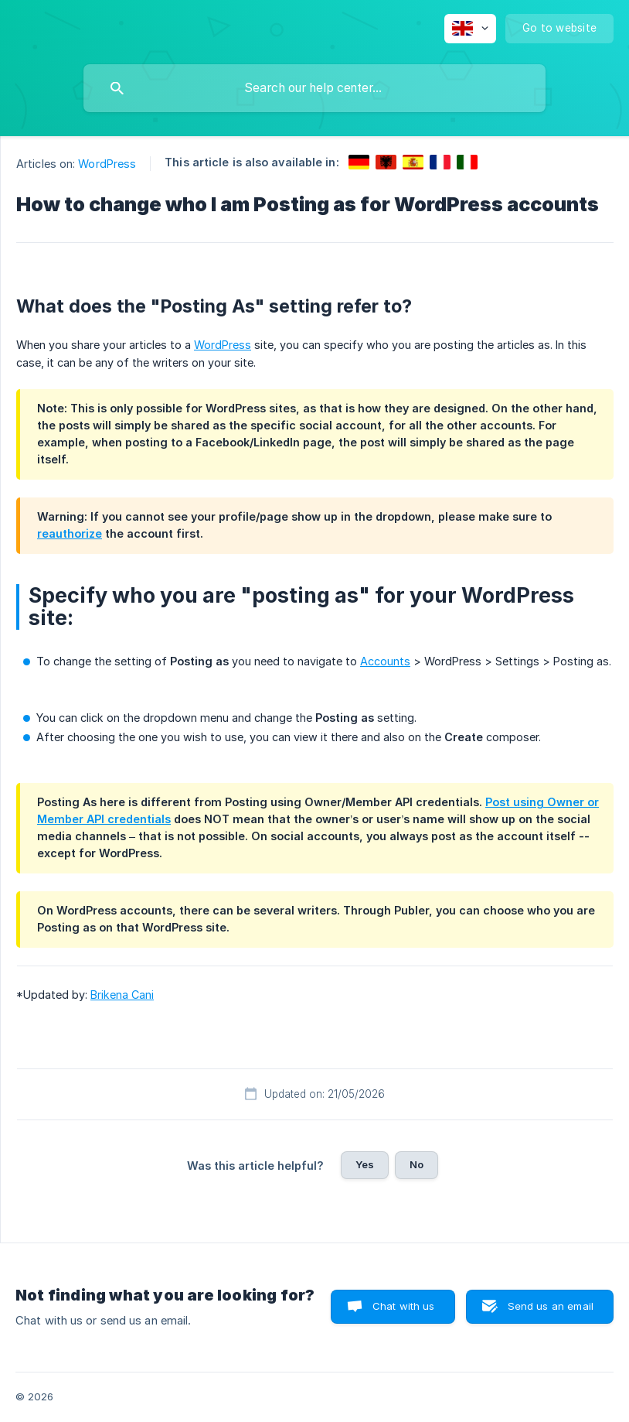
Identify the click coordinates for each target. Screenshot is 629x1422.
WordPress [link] (107, 163)
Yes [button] (364, 1164)
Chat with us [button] (403, 1306)
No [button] (416, 1164)
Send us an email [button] (550, 1306)
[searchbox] (314, 88)
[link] (358, 162)
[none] (470, 28)
